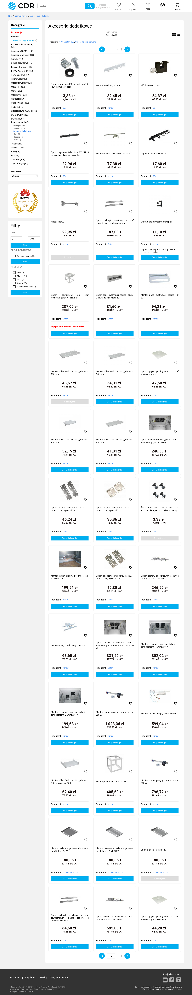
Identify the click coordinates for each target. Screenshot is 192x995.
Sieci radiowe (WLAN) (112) (24, 111)
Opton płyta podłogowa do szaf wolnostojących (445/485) (160, 918)
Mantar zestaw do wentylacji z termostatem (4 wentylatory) (160, 645)
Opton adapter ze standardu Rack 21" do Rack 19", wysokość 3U (70, 509)
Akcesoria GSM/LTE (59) (22, 51)
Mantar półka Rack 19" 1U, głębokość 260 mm (70, 372)
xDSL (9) (15, 155)
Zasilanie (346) (18, 159)
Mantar (67, 42)
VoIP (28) (15, 151)
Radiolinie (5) (17, 107)
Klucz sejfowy (57, 221)
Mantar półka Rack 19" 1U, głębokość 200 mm (115, 441)
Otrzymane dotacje (59, 977)
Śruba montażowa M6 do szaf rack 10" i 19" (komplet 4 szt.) (70, 85)
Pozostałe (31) (19, 137)
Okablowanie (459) (20, 103)
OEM (72, 42)
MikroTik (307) (18, 87)
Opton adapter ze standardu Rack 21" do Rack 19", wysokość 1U (115, 509)
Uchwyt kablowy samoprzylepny (156, 221)
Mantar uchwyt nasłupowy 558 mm (113, 153)
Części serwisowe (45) (22, 63)
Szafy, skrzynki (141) (21, 122)
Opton (78, 42)
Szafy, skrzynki (21, 16)
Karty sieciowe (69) (20, 75)
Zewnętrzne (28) (19, 128)
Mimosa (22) (17, 91)
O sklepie (14, 977)
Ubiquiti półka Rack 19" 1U (153, 849)
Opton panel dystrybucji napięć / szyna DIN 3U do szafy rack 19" (115, 296)
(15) (24, 40)
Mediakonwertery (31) (21, 83)
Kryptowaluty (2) (19, 79)
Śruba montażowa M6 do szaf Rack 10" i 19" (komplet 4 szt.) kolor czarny (160, 509)
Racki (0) (17, 139)
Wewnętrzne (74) (19, 125)
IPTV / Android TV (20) (22, 71)
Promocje (16, 32)
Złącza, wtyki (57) (19, 164)
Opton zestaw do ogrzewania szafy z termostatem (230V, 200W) (115, 918)
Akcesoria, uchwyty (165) (23, 55)
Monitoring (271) (19, 95)
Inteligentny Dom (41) (21, 67)
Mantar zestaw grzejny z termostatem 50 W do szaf (70, 577)
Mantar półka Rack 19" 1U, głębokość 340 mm (115, 372)
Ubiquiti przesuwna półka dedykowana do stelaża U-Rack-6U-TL (115, 849)
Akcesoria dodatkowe (39, 16)
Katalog (43, 977)
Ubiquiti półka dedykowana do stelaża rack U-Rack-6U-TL (70, 849)
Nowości (15, 36)
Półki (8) (17, 134)
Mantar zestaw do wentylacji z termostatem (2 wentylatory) (70, 713)
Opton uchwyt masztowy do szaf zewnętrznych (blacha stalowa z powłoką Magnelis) (70, 918)
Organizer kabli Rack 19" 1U (154, 153)
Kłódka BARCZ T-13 (150, 85)
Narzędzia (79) (18, 99)
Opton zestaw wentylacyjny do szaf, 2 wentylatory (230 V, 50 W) (160, 441)
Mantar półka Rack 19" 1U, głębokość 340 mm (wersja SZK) (70, 781)
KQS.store (29, 991)
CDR (10, 16)
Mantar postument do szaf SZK (111, 781)
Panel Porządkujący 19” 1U (109, 85)
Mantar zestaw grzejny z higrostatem (159, 713)
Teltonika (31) (17, 144)
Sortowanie (112, 32)
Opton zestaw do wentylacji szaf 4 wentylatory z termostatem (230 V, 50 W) (115, 645)
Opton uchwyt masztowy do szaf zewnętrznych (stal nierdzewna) (115, 221)
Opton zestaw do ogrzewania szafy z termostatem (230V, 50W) (160, 577)
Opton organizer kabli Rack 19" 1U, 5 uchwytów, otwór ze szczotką (70, 153)
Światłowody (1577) (20, 115)
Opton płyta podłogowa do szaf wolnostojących (160, 372)
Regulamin (30, 977)
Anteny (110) (17, 59)
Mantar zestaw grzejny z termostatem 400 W (160, 781)
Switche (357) (17, 119)
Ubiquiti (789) (17, 148)
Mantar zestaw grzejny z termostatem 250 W (115, 713)
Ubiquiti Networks (88, 42)
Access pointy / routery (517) (22, 45)
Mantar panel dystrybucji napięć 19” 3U (160, 296)
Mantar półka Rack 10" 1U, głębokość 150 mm (70, 441)
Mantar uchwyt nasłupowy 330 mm (68, 645)
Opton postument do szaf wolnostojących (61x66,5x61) (70, 296)
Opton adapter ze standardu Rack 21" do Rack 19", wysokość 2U (115, 577)
